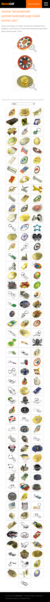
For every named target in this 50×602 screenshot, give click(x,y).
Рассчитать (34, 4)
